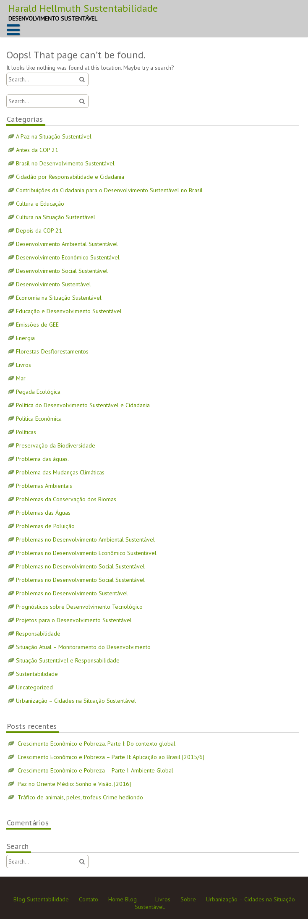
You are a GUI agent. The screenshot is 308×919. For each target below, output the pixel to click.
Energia (25, 338)
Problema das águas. (42, 459)
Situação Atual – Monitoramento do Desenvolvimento (83, 647)
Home (115, 899)
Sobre (188, 899)
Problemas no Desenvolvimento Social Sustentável (80, 566)
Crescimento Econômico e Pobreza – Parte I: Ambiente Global (95, 770)
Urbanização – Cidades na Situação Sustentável (76, 700)
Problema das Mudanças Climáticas (60, 472)
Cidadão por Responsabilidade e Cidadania (70, 177)
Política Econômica (39, 418)
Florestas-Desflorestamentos (52, 351)
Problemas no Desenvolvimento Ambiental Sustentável (85, 539)
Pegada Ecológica (38, 391)
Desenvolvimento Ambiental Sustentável (67, 244)
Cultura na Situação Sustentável (55, 217)
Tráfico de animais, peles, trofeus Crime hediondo (80, 797)
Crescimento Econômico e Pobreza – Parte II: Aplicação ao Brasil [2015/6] (111, 757)
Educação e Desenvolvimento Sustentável (69, 311)
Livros (23, 365)
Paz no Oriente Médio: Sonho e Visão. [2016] (74, 784)
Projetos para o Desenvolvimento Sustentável (74, 620)
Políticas (26, 432)
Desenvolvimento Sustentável (53, 284)
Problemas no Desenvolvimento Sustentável (72, 593)
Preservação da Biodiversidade (55, 445)
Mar (21, 378)
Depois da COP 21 (39, 230)
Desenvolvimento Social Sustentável (62, 271)
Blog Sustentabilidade (41, 899)
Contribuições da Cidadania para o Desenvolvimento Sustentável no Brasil (109, 190)
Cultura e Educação (40, 203)
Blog (131, 899)
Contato (88, 899)
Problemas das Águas (43, 512)
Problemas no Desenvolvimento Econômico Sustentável (86, 553)
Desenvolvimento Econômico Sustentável (68, 257)
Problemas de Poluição (45, 526)
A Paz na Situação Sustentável (53, 136)
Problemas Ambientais (44, 486)
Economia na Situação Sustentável (59, 297)
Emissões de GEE (37, 324)
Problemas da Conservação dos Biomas (66, 499)
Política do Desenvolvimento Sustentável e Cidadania (83, 405)
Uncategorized (34, 687)
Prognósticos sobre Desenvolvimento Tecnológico (79, 606)
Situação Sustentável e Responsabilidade (68, 660)
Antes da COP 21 (37, 150)
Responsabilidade (38, 633)
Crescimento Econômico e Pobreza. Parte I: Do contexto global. (97, 743)
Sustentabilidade (37, 674)
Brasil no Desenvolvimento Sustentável (65, 163)
